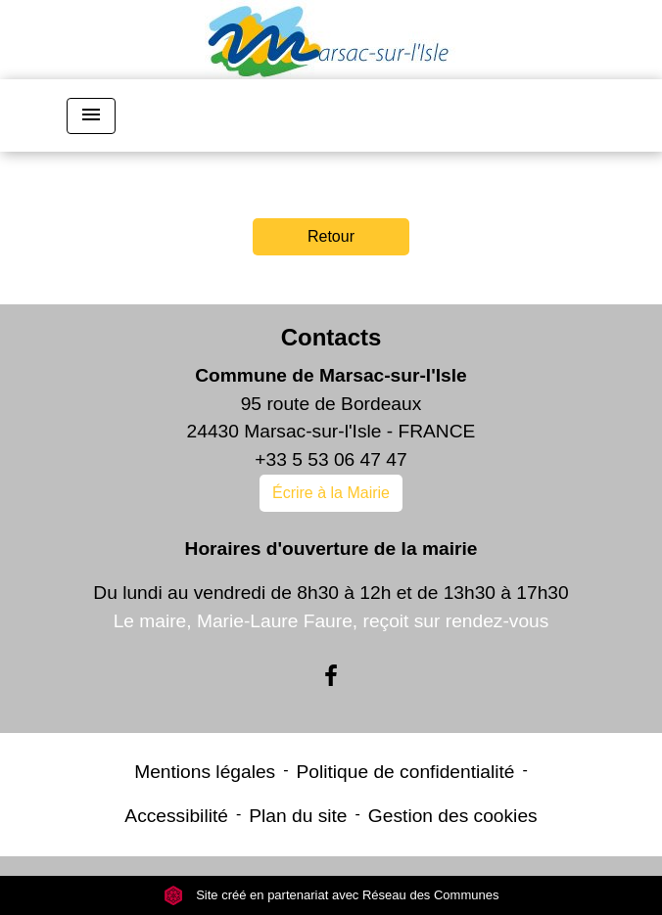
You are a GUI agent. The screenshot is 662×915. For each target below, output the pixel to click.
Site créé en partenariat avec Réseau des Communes (331, 895)
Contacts (331, 337)
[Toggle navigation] (91, 116)
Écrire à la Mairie (331, 492)
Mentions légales (204, 771)
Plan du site (298, 815)
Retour (331, 236)
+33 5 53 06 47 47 (330, 459)
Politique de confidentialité (406, 771)
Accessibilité (176, 815)
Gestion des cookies (453, 815)
